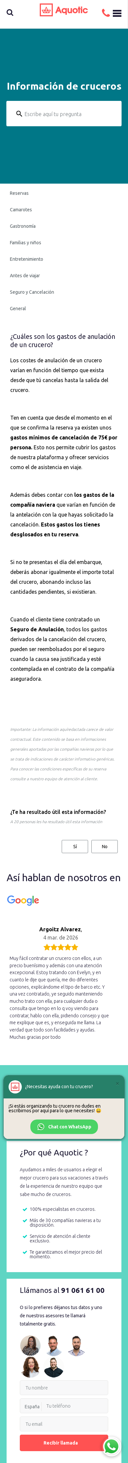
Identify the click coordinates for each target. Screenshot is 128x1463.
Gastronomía (23, 226)
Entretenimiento (26, 259)
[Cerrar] (117, 1083)
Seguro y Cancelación (32, 292)
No (105, 846)
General (18, 308)
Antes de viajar (25, 275)
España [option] (32, 1406)
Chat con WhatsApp (64, 1127)
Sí (75, 846)
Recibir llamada (64, 1443)
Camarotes (21, 209)
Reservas (19, 193)
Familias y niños (25, 242)
